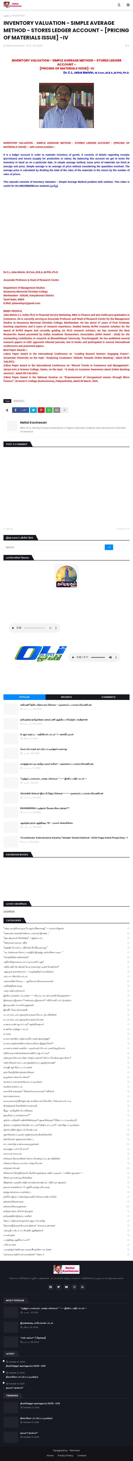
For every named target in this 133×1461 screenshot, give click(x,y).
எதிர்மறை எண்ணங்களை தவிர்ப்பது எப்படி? (66, 1053)
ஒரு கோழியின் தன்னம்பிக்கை (66, 1072)
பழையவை (122, 528)
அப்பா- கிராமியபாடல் (66, 976)
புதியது (9, 528)
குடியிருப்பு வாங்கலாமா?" (66, 1115)
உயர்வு (66, 1034)
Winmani (75, 1450)
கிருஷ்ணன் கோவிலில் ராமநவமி (66, 1106)
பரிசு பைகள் (66, 1245)
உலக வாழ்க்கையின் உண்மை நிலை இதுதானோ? (66, 1043)
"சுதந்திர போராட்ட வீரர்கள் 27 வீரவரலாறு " (66, 948)
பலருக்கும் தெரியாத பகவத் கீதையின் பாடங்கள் (66, 1250)
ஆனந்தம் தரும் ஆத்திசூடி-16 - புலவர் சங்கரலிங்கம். (46, 823)
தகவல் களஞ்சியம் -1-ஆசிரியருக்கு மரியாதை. (66, 1187)
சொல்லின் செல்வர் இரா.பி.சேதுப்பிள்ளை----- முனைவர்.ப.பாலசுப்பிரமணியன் (61, 793)
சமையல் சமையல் (66, 1154)
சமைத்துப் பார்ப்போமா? (66, 1149)
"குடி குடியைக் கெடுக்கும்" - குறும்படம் (66, 938)
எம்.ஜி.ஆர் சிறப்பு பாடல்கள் (66, 1067)
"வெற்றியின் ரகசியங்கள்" (66, 957)
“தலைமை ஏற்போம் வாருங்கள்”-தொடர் (66, 1254)
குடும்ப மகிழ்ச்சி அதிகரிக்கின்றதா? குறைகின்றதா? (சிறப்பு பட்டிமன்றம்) (66, 1120)
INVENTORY (19, 15)
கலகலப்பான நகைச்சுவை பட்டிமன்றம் (66, 1082)
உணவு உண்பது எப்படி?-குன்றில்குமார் (66, 1024)
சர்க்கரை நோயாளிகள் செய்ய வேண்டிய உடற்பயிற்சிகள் (66, 1159)
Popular (24, 697)
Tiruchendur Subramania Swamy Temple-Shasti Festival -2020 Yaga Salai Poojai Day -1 (74, 837)
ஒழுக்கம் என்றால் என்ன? (66, 1077)
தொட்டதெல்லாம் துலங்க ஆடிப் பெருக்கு (66, 1221)
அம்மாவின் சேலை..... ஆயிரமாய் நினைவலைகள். (66, 981)
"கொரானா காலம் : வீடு (66, 943)
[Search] (54, 547)
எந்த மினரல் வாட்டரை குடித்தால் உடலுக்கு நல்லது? (66, 1063)
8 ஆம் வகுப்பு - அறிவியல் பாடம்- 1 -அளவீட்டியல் (46, 734)
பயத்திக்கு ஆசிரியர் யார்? (66, 1240)
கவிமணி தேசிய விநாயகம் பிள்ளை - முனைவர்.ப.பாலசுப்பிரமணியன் (56, 705)
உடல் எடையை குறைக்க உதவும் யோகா (66, 1020)
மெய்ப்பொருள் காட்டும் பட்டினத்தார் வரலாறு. (43, 749)
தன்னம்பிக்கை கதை (66, 1202)
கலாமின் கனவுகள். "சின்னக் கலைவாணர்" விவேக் (66, 1091)
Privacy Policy (65, 1455)
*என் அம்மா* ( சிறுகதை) (33, 1337)
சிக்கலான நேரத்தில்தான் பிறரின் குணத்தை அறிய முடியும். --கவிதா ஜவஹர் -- (66, 1173)
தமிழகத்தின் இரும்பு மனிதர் (66, 1216)
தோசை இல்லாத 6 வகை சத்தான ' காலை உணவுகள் (66, 1226)
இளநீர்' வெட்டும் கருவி (66, 1010)
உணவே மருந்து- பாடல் (66, 1029)
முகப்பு (7, 15)
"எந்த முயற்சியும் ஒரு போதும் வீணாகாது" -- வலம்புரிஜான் (66, 928)
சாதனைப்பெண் (66, 1168)
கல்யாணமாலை (66, 1096)
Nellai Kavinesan (33, 422)
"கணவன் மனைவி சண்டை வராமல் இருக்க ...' (66, 933)
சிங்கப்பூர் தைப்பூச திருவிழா (66, 1178)
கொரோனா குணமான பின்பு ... (66, 1139)
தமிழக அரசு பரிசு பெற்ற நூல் (66, 1211)
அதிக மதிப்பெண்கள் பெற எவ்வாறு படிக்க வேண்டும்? (66, 967)
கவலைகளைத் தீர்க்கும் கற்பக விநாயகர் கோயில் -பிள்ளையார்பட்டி (66, 1101)
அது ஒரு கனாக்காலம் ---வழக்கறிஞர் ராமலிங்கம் (66, 972)
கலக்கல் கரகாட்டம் (66, 1087)
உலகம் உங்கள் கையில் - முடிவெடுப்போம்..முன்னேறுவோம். (66, 1048)
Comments (108, 697)
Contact (81, 1455)
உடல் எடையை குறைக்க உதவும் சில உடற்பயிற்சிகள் (66, 1015)
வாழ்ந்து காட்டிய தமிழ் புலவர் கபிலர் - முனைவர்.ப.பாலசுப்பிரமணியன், (57, 764)
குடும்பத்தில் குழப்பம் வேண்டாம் (66, 1130)
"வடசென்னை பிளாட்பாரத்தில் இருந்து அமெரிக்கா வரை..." (66, 952)
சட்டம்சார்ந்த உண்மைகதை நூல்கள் (66, 1144)
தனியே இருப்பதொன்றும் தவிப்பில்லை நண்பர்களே (66, 1197)
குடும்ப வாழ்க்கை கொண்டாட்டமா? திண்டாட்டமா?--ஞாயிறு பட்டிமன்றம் (66, 1125)
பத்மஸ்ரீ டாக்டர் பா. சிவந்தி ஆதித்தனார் (66, 1230)
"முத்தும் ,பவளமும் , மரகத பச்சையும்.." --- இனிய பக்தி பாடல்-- (53, 778)
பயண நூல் (66, 1235)
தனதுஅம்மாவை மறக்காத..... (66, 1192)
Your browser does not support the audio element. (34, 628)
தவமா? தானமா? (14, 1387)
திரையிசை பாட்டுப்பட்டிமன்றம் (22, 1377)
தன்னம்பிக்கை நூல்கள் (66, 1206)
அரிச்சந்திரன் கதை (66, 986)
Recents (66, 697)
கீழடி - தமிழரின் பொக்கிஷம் (66, 1111)
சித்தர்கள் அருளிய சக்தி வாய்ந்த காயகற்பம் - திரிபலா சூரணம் (66, 1183)
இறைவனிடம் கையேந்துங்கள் (66, 1005)
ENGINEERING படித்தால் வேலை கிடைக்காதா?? (44, 808)
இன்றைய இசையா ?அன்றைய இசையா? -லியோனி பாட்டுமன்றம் (66, 1000)
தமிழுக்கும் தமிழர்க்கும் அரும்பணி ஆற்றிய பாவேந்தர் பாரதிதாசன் (54, 719)
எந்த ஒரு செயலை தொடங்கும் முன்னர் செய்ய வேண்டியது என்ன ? (66, 1058)
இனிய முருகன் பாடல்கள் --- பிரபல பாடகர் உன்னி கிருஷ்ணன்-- (66, 996)
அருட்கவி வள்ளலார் (66, 991)
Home (50, 1455)
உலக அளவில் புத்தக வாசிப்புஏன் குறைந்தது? (66, 1039)
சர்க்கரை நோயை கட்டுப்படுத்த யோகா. (66, 1163)
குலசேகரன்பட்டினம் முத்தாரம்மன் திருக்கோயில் (66, 1135)
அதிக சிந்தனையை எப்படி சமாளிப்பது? (66, 962)
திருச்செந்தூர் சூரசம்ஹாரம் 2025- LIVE (26, 1366)
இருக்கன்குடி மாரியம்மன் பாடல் (36, 1323)
